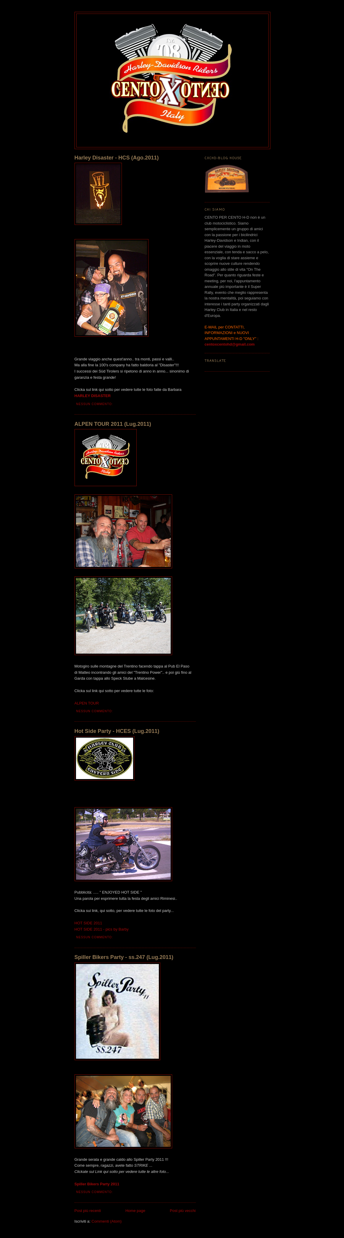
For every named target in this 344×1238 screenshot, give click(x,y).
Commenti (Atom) (106, 1221)
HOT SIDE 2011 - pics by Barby (102, 929)
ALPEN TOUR (87, 703)
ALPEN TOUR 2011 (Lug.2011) (113, 424)
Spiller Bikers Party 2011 (97, 1184)
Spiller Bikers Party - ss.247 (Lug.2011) (124, 957)
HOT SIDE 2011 (88, 923)
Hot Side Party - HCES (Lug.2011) (117, 731)
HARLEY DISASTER (93, 396)
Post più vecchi (183, 1210)
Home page (135, 1210)
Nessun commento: (95, 404)
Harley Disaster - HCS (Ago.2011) (117, 158)
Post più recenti (88, 1210)
